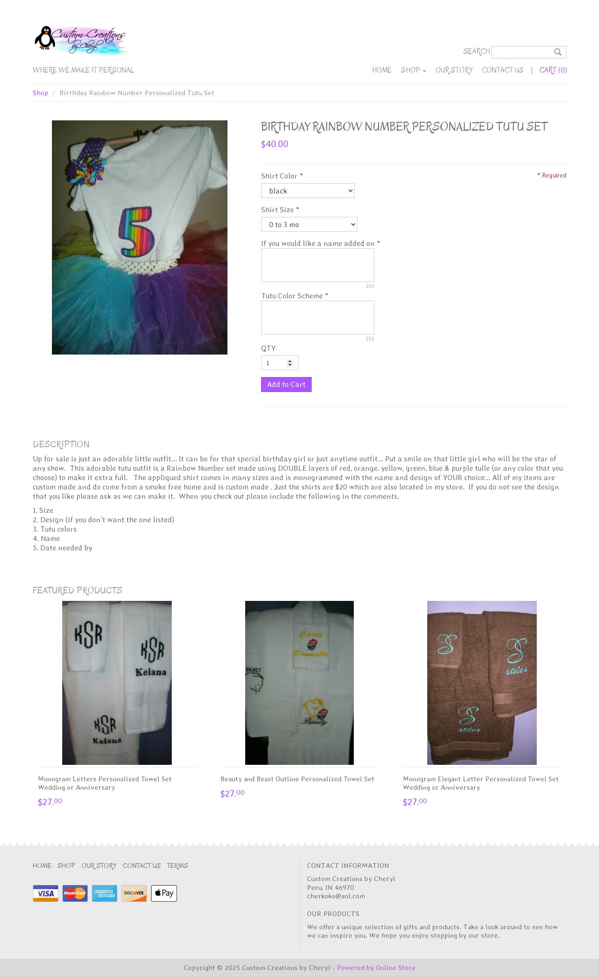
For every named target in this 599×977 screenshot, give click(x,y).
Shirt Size (277, 209)
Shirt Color (279, 175)
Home (382, 70)
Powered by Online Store (376, 967)
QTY (268, 348)
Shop (413, 70)
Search (476, 51)
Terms (177, 865)
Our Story (454, 70)
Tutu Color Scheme (292, 295)
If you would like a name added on (318, 243)
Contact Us (503, 70)
